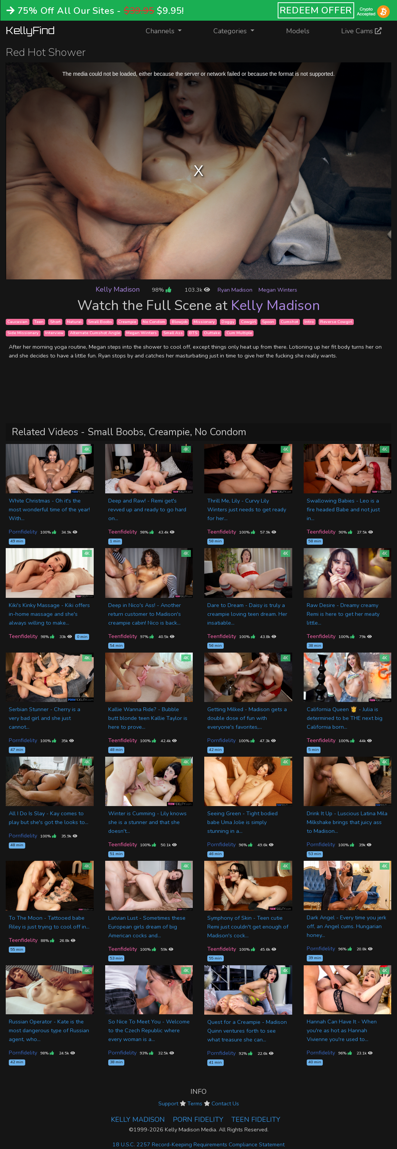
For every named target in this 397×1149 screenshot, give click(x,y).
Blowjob (179, 322)
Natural (74, 322)
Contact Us (225, 1103)
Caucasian (17, 322)
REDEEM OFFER (316, 10)
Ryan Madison (235, 290)
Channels (168, 30)
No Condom (154, 322)
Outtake (212, 333)
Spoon (268, 322)
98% (161, 290)
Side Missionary (23, 333)
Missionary (204, 322)
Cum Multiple (239, 333)
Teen (39, 322)
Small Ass (173, 333)
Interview (54, 333)
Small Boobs (100, 322)
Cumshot (289, 322)
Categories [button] (231, 31)
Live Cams (361, 31)
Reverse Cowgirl (336, 322)
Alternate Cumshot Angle (95, 333)
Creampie (127, 322)
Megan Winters (278, 290)
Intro (309, 322)
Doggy (227, 322)
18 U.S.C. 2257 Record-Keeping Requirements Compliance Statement (198, 1144)
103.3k (197, 290)
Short (55, 322)
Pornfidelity (23, 531)
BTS (193, 333)
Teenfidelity (122, 531)
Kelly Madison (118, 289)
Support (168, 1103)
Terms (194, 1103)
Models (297, 31)
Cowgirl (248, 322)
